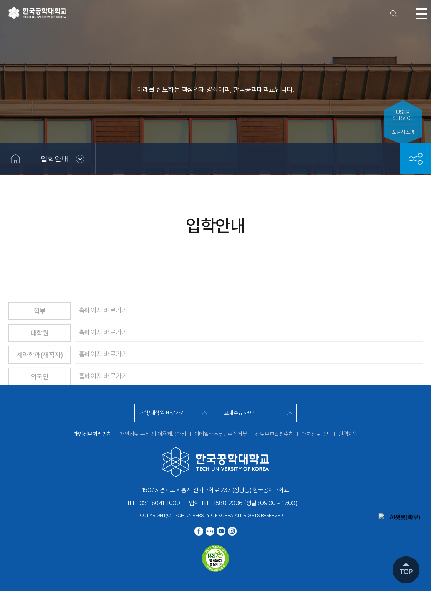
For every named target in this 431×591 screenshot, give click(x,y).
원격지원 (348, 434)
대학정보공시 (316, 434)
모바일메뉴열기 (421, 14)
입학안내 (54, 159)
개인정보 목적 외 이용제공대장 (153, 434)
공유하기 (415, 158)
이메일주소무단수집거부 (220, 434)
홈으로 (15, 158)
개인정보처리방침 (92, 434)
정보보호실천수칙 (274, 434)
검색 (393, 14)
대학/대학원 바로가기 (162, 413)
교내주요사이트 (241, 413)
